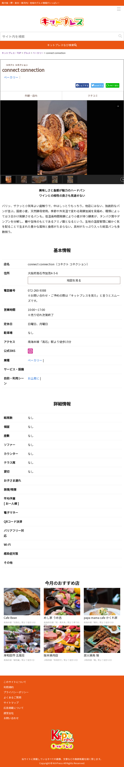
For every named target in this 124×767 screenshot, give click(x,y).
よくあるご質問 (12, 697)
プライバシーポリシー (16, 692)
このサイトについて (15, 682)
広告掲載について (14, 708)
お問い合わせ (11, 718)
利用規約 (9, 687)
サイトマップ (11, 702)
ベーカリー (11, 77)
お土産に (33, 378)
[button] (120, 36)
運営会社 (9, 713)
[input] (62, 36)
